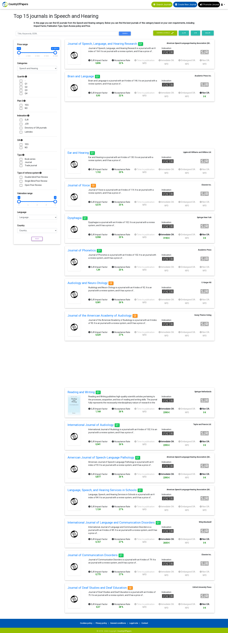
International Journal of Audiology (93, 425)
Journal (28, 162)
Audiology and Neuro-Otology (90, 283)
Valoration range (25, 193)
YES (27, 105)
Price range (22, 44)
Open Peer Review (33, 185)
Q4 (26, 93)
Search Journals (163, 4)
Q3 (26, 90)
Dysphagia (77, 218)
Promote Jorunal (211, 4)
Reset (37, 239)
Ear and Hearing (81, 152)
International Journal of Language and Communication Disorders (114, 522)
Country (20, 225)
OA (20, 140)
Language (21, 212)
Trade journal (31, 165)
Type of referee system (29, 173)
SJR (27, 120)
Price (207, 33)
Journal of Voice (81, 185)
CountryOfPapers (124, 631)
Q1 (26, 84)
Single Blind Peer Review (36, 181)
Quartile (22, 76)
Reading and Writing (84, 392)
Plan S (21, 101)
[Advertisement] (37, 265)
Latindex (29, 132)
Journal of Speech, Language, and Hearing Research (105, 43)
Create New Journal (187, 4)
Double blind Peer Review (36, 177)
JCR (27, 124)
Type (20, 155)
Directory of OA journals (36, 128)
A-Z (184, 33)
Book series (30, 159)
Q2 (26, 87)
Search (125, 33)
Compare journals (165, 33)
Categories (22, 63)
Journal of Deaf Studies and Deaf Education (100, 587)
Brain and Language (83, 76)
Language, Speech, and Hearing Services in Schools (105, 490)
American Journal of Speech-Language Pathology (103, 457)
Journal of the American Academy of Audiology (102, 315)
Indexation (23, 115)
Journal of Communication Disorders (95, 555)
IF (195, 33)
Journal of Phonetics (84, 250)
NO (26, 108)
